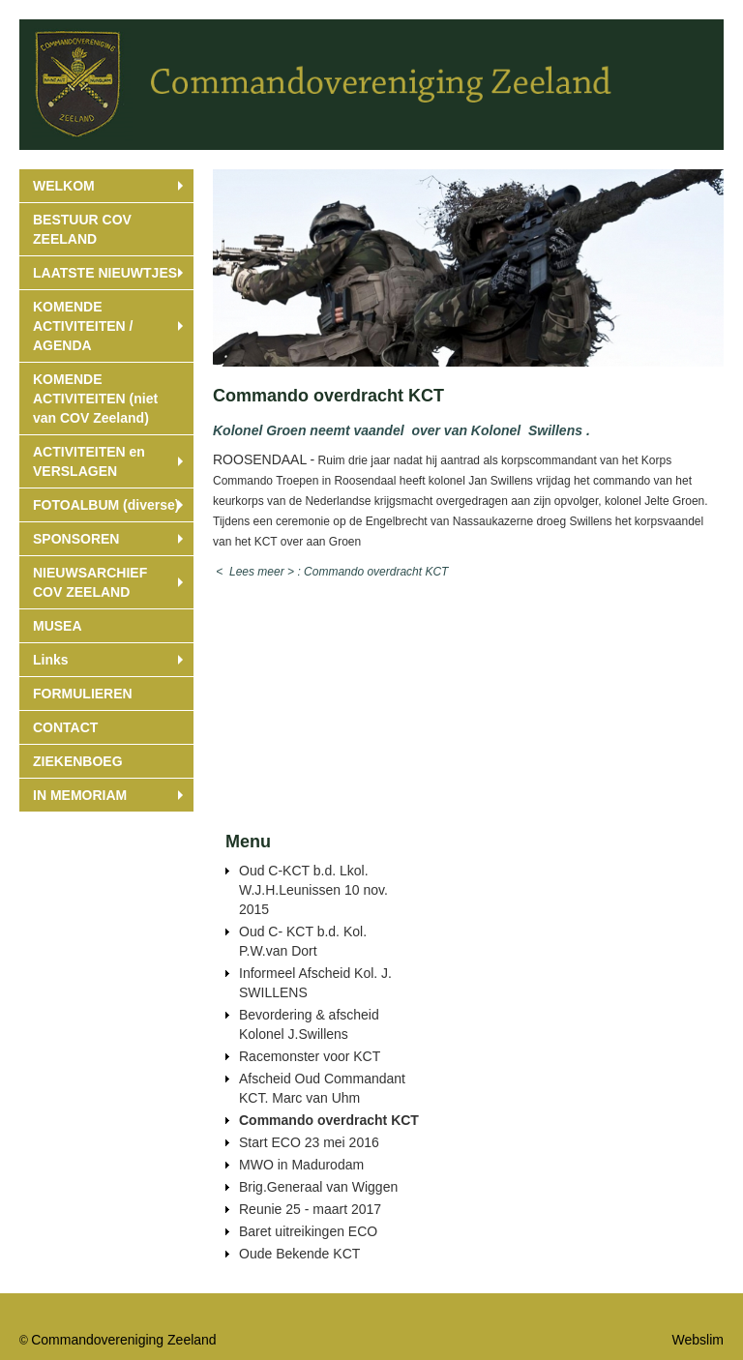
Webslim (698, 1339)
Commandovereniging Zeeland (123, 1339)
